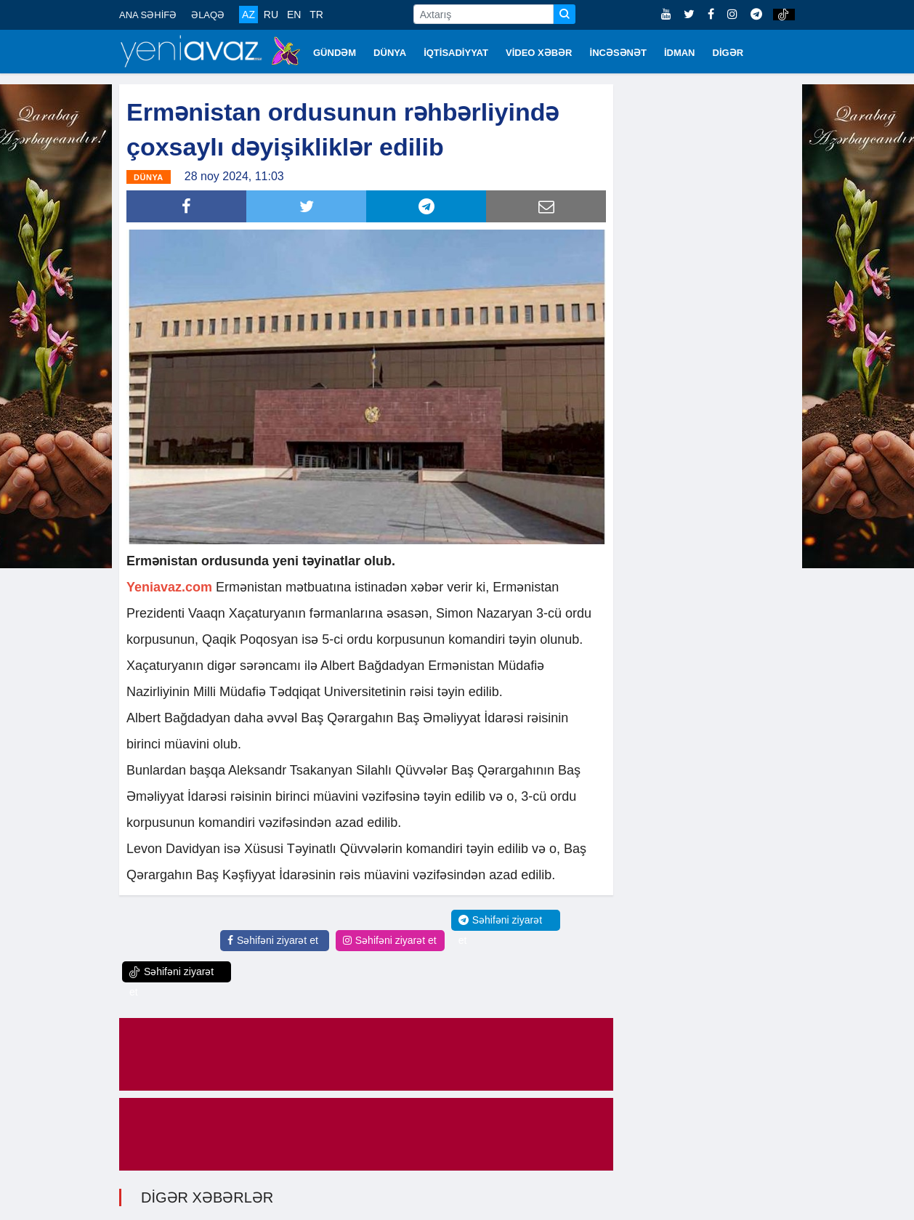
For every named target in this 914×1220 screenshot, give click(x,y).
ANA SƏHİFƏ (148, 14)
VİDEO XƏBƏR (539, 52)
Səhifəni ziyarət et (272, 939)
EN (294, 14)
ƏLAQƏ (208, 14)
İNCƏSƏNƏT (618, 52)
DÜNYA (389, 52)
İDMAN (679, 52)
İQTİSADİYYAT (456, 52)
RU (271, 14)
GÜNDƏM (334, 52)
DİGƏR (728, 52)
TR (316, 14)
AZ (248, 14)
